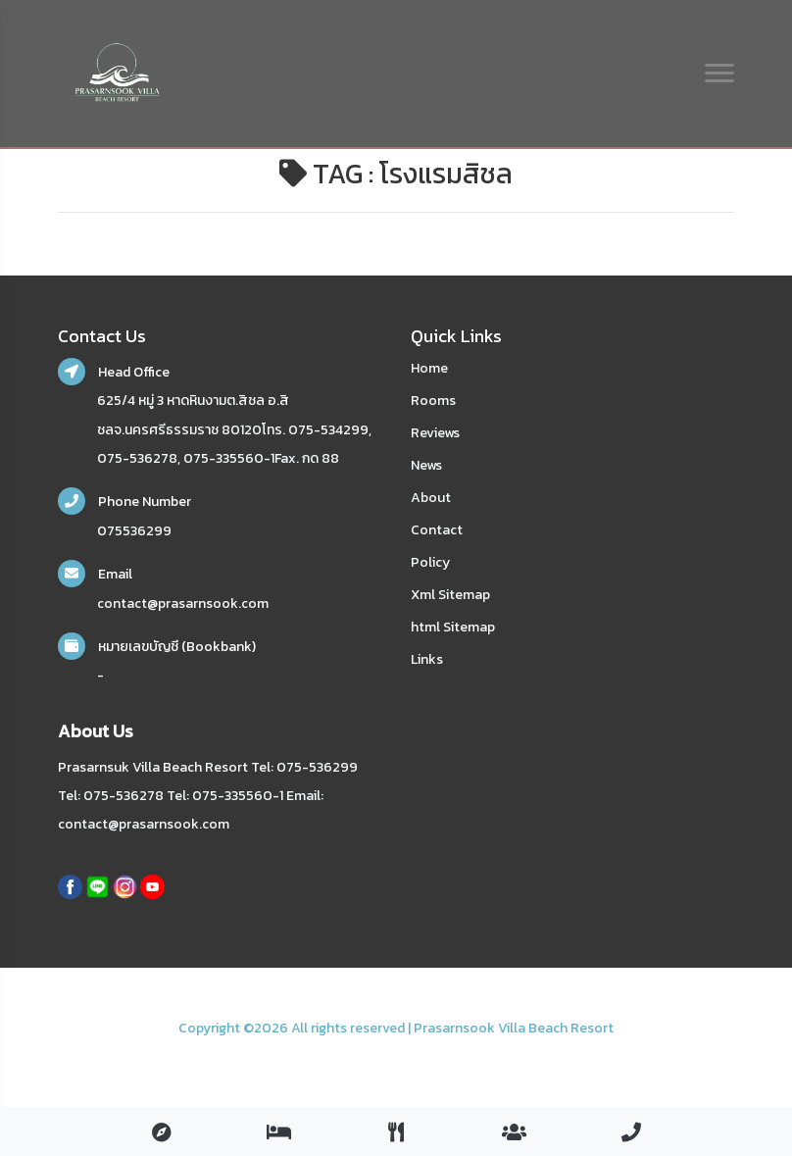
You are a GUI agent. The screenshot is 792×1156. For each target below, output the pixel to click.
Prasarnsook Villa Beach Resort (514, 1028)
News (426, 465)
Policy (430, 562)
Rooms (433, 400)
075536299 (134, 531)
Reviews (435, 433)
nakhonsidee (83, 1052)
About (431, 497)
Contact (437, 530)
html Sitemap (453, 627)
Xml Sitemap (450, 594)
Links (427, 659)
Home (429, 368)
